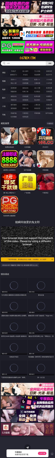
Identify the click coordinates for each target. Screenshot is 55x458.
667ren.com (27, 58)
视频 (4, 81)
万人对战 (37, 71)
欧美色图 (37, 96)
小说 (4, 106)
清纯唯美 (25, 100)
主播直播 (37, 83)
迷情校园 (14, 108)
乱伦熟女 (37, 91)
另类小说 (25, 108)
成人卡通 (37, 88)
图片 (4, 98)
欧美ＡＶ (37, 79)
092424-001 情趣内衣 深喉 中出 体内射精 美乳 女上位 (20, 265)
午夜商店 (25, 113)
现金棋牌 (37, 75)
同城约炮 (14, 113)
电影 (4, 89)
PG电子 (13, 71)
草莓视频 (37, 113)
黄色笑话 (37, 108)
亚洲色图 (25, 96)
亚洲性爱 (14, 88)
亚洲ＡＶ (14, 79)
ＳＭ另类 (49, 83)
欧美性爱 (49, 88)
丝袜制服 (25, 83)
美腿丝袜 (14, 100)
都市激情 (14, 105)
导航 (4, 114)
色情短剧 (25, 117)
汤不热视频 (49, 113)
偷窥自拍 (14, 96)
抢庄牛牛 (49, 75)
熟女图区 (37, 100)
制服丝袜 (14, 91)
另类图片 (49, 100)
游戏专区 (49, 71)
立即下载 (42, 453)
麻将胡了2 (13, 75)
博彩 (4, 72)
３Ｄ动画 (49, 79)
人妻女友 (37, 105)
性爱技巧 (49, 108)
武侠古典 (49, 105)
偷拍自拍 (25, 88)
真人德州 (25, 71)
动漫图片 (49, 96)
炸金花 (25, 75)
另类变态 (49, 91)
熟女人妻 (14, 83)
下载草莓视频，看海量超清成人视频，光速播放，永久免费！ (30, 259)
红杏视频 (14, 117)
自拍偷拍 (25, 79)
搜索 (49, 63)
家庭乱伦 (25, 105)
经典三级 (25, 91)
